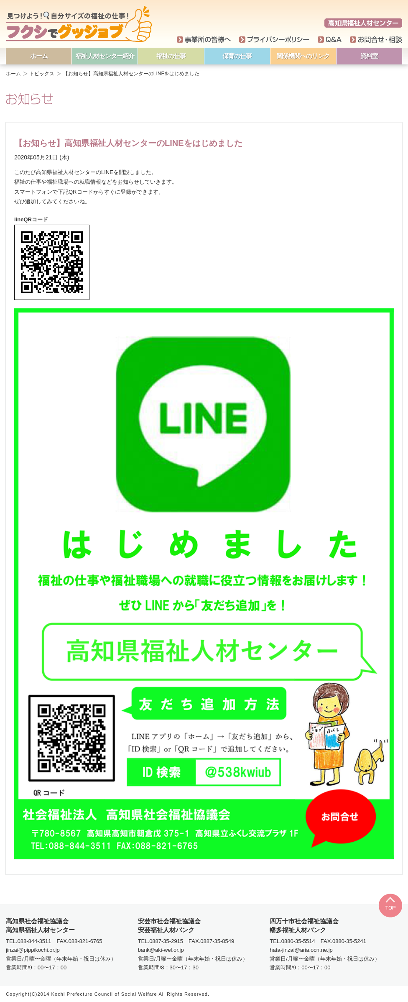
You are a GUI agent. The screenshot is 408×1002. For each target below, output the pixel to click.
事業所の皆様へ (204, 39)
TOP (390, 905)
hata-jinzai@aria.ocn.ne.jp (301, 950)
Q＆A (330, 39)
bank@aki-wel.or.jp (161, 950)
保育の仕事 (237, 55)
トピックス (41, 74)
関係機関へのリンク (303, 55)
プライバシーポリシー (274, 39)
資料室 (369, 55)
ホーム (39, 55)
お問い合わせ (376, 39)
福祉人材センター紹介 (105, 55)
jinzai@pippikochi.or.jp (33, 950)
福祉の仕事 (171, 55)
